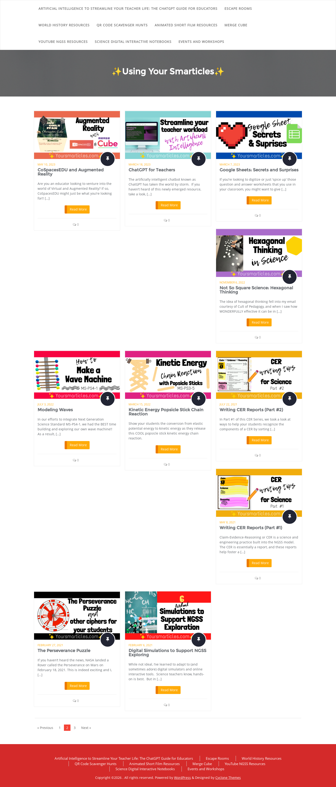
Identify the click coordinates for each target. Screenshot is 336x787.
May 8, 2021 (228, 522)
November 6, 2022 (232, 282)
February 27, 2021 (50, 645)
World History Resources (64, 25)
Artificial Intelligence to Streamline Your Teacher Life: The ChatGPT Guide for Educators (127, 8)
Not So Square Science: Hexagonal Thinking (256, 290)
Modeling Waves (55, 409)
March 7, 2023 (230, 164)
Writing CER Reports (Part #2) (251, 409)
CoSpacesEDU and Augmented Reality (71, 172)
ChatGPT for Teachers (152, 170)
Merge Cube (235, 25)
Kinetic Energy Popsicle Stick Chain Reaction (166, 412)
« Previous (45, 727)
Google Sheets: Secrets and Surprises (259, 170)
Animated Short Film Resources (186, 25)
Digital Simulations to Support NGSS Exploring (167, 652)
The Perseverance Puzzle (64, 650)
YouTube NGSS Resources (63, 41)
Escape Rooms (238, 8)
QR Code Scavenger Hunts (122, 25)
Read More (78, 209)
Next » (86, 727)
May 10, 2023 (46, 164)
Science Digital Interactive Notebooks (133, 41)
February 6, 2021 (141, 645)
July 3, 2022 (46, 404)
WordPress (182, 777)
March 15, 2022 (139, 404)
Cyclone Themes (228, 777)
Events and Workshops (201, 41)
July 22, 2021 (228, 404)
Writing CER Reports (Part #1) (251, 527)
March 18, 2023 (139, 164)
